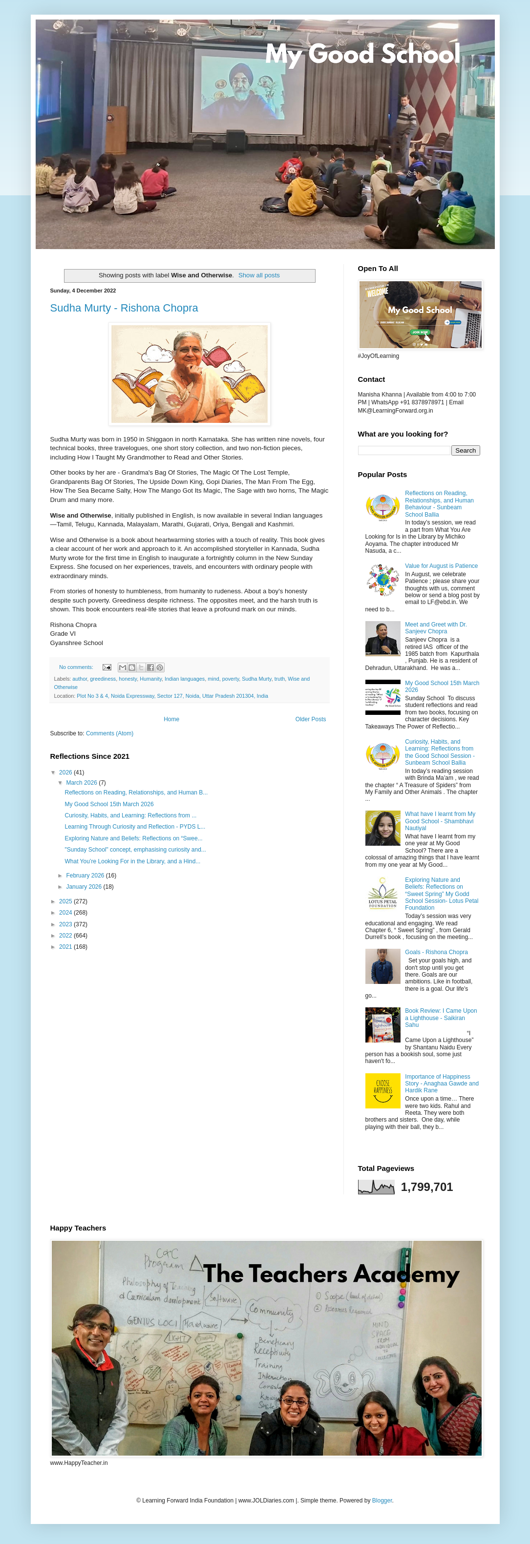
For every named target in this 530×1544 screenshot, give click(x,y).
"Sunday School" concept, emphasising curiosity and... (135, 849)
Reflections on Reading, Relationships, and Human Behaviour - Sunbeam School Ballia (439, 504)
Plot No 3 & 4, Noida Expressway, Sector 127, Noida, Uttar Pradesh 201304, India (172, 696)
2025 (66, 901)
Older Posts (311, 719)
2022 (66, 935)
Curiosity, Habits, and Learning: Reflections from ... (130, 815)
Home (171, 719)
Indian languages (185, 679)
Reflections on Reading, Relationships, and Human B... (136, 792)
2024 (66, 912)
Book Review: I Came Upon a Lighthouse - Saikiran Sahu (441, 1017)
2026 (66, 772)
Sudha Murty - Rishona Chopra (124, 308)
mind (213, 679)
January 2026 (84, 886)
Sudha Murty (256, 679)
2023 (66, 924)
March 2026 (82, 782)
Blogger (382, 1500)
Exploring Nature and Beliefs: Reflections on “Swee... (133, 838)
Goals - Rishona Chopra (436, 952)
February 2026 (86, 875)
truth (280, 679)
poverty (230, 679)
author (79, 679)
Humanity (151, 679)
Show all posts (259, 275)
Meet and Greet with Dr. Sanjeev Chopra (436, 628)
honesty (128, 679)
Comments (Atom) (109, 733)
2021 (66, 946)
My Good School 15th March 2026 (108, 804)
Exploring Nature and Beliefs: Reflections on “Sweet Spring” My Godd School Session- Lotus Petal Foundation (441, 894)
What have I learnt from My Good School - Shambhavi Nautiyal (440, 821)
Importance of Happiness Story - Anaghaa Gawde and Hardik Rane (442, 1083)
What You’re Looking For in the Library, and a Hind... (132, 861)
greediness (103, 679)
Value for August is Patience (441, 566)
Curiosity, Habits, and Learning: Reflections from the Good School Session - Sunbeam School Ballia (440, 752)
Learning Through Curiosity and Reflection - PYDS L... (134, 826)
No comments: (77, 667)
